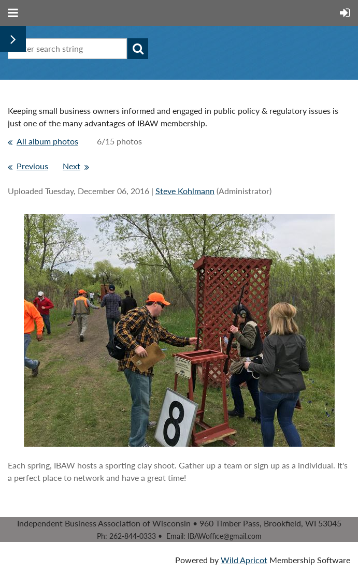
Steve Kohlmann (184, 191)
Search (137, 48)
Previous (32, 166)
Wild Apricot (244, 560)
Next (71, 166)
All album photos (47, 141)
